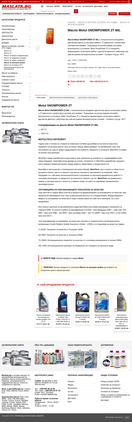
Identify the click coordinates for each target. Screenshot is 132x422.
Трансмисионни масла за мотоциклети (13, 68)
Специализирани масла (12, 83)
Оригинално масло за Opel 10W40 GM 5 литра (82, 317)
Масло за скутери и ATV (13, 65)
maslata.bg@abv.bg (48, 394)
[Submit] (76, 11)
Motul (75, 71)
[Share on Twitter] (74, 76)
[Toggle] (29, 26)
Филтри (5, 97)
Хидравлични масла (10, 100)
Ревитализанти (8, 76)
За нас (78, 6)
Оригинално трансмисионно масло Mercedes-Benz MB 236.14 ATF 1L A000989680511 (121, 320)
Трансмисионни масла (11, 93)
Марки (57, 6)
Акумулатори (7, 36)
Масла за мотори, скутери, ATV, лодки (13, 47)
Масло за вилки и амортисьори (16, 55)
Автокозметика (8, 29)
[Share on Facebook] (70, 76)
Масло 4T (7, 53)
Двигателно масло (10, 39)
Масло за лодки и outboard (14, 60)
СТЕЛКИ (5, 86)
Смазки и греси (8, 80)
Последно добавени (62, 13)
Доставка (98, 6)
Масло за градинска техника (15, 58)
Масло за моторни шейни (14, 63)
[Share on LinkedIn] (91, 76)
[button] (102, 1)
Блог (106, 6)
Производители (8, 116)
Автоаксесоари (8, 26)
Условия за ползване (110, 392)
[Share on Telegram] (99, 76)
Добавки (5, 43)
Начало (50, 6)
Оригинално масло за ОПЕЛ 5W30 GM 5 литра (102, 317)
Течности (6, 90)
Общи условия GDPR (110, 381)
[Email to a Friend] (78, 76)
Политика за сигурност (110, 385)
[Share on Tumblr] (95, 76)
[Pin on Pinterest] (82, 76)
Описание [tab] (41, 97)
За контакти (87, 6)
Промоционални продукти (12, 13)
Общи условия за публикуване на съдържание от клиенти (115, 396)
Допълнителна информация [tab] (61, 97)
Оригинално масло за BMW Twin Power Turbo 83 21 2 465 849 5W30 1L (63, 318)
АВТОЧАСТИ (7, 33)
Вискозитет (68, 6)
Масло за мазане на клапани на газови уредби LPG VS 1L (43, 318)
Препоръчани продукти (44, 13)
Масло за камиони (10, 73)
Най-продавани (28, 13)
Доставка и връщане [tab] (88, 97)
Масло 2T (7, 51)
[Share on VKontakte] (87, 76)
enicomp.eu (119, 417)
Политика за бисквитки (111, 388)
